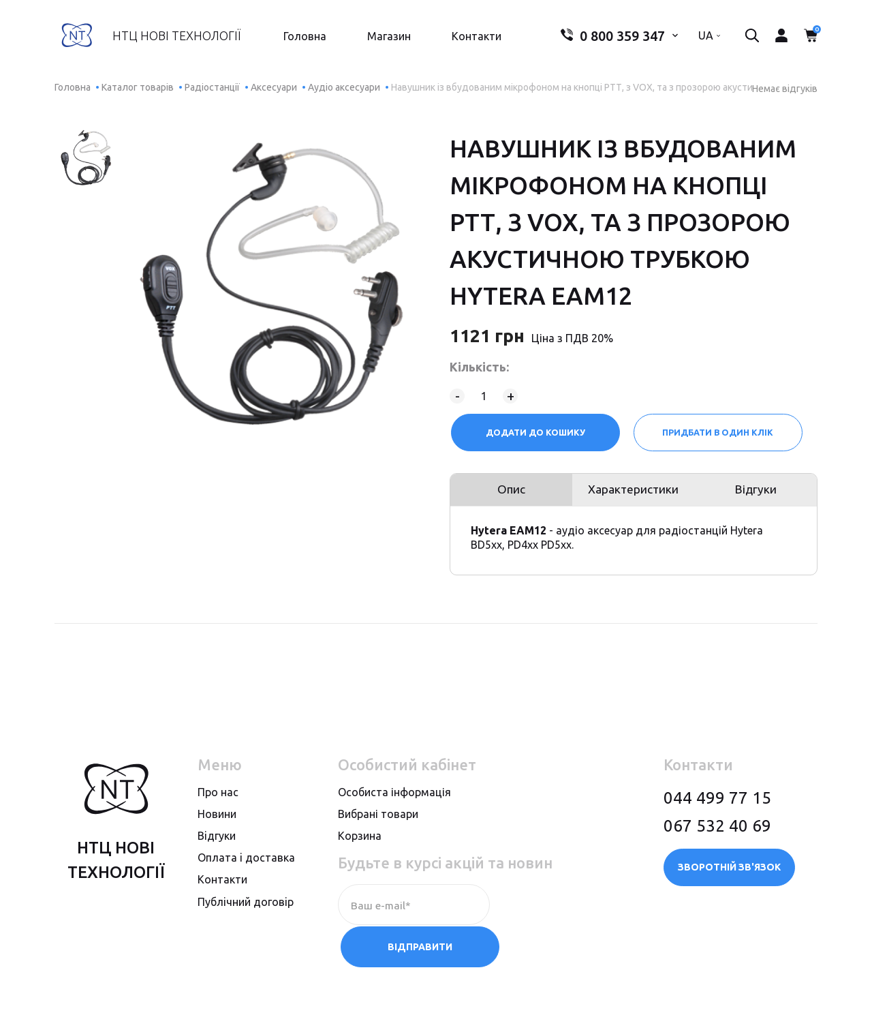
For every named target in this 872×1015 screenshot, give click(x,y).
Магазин (387, 38)
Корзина (360, 841)
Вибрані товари (378, 819)
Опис (510, 492)
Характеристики (633, 492)
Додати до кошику (534, 432)
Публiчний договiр (246, 906)
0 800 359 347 (609, 38)
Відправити (559, 910)
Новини (217, 819)
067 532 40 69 (717, 830)
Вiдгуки (217, 841)
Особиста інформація (394, 797)
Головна (302, 38)
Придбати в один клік (719, 432)
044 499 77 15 (717, 802)
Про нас (218, 797)
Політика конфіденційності (129, 990)
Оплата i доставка (246, 863)
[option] (86, 157)
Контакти (474, 38)
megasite (788, 990)
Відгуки (758, 492)
